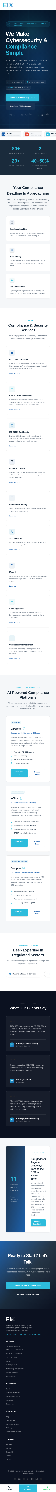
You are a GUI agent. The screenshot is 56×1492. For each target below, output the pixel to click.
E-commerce (10, 1404)
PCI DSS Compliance (13, 1346)
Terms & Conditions (28, 1474)
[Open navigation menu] (50, 5)
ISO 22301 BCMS (12, 1357)
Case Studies (10, 1420)
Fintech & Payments (12, 1393)
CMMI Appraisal (11, 1365)
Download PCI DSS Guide (19, 106)
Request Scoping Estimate (28, 1294)
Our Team (9, 1448)
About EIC (9, 1444)
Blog (7, 1417)
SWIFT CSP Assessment (14, 1350)
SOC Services (10, 1376)
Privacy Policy (40, 1471)
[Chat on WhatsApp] (46, 1488)
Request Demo (37, 773)
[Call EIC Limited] (9, 1488)
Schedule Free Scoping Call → (21, 97)
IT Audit (8, 1361)
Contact (8, 1459)
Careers (8, 1456)
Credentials (10, 1452)
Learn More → (19, 773)
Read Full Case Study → (38, 1223)
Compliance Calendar (13, 1432)
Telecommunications (13, 1396)
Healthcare (9, 1400)
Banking (8, 1389)
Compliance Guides (12, 1424)
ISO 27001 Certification (14, 1354)
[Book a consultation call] (28, 1488)
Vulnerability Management (15, 1369)
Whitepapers (10, 1428)
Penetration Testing (12, 1372)
